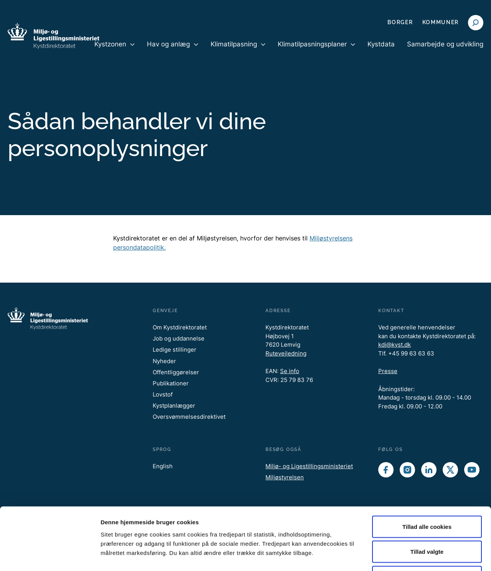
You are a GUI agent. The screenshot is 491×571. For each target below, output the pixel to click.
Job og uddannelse (178, 338)
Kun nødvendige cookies (427, 520)
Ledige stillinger (174, 349)
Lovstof (163, 394)
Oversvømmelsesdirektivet (189, 416)
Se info (289, 371)
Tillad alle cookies (426, 470)
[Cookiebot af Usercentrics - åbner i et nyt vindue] (49, 556)
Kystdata (381, 44)
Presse (387, 371)
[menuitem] (114, 50)
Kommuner (440, 22)
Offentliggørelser (176, 372)
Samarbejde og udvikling (445, 44)
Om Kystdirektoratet (180, 327)
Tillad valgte (426, 495)
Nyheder (164, 361)
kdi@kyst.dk (394, 344)
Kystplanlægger (174, 405)
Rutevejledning (285, 353)
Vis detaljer (398, 556)
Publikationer (171, 383)
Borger (400, 22)
